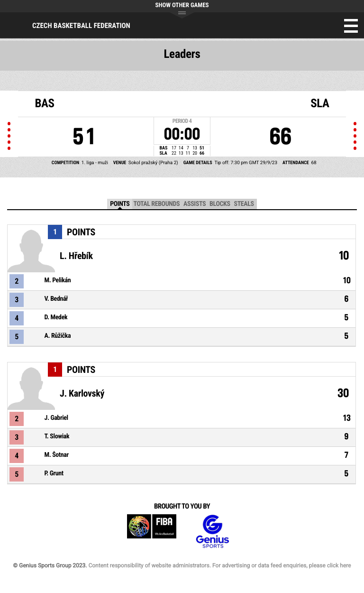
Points (119, 204)
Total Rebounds (156, 204)
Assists (194, 204)
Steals (244, 204)
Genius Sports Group (212, 531)
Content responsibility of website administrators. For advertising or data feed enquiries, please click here (219, 565)
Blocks (219, 204)
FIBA (151, 531)
